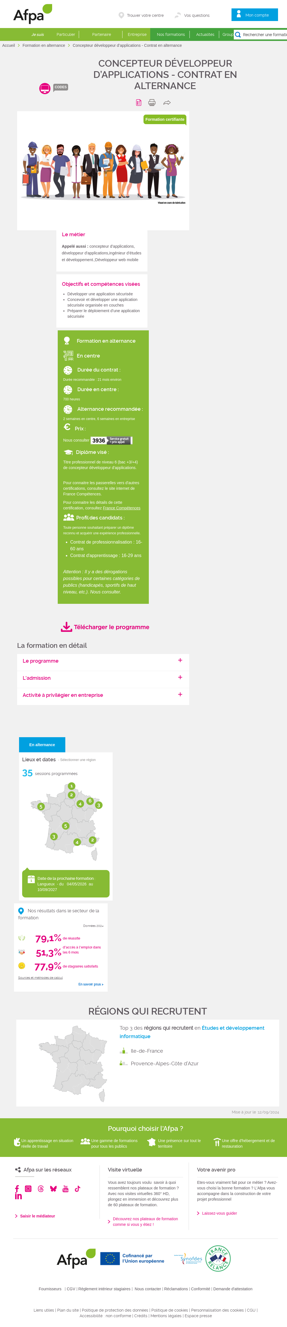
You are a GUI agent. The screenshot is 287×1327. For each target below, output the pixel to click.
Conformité (200, 1289)
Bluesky (53, 1188)
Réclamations (176, 1289)
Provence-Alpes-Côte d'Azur (164, 1063)
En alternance (42, 745)
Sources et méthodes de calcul (40, 978)
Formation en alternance (44, 45)
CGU (251, 1310)
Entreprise (137, 34)
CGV (71, 1289)
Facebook (17, 1188)
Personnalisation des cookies (217, 1310)
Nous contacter (148, 1289)
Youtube (65, 1188)
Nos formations (171, 34)
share (168, 102)
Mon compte (257, 15)
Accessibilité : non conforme (105, 1316)
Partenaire (101, 34)
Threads (40, 1188)
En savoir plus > (90, 984)
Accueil (9, 45)
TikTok (77, 1188)
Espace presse (198, 1316)
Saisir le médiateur (37, 1216)
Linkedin (18, 1195)
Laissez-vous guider (219, 1213)
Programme (140, 102)
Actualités (205, 34)
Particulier (66, 34)
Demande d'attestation (233, 1289)
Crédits (140, 1316)
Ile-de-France (147, 1051)
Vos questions (197, 15)
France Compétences (121, 508)
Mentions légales (166, 1316)
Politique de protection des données (115, 1310)
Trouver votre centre (145, 15)
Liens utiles (44, 1310)
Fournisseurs (50, 1289)
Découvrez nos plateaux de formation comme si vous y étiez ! (145, 1222)
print (153, 102)
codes (61, 87)
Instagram (28, 1188)
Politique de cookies (169, 1310)
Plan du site (68, 1310)
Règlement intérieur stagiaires (104, 1289)
